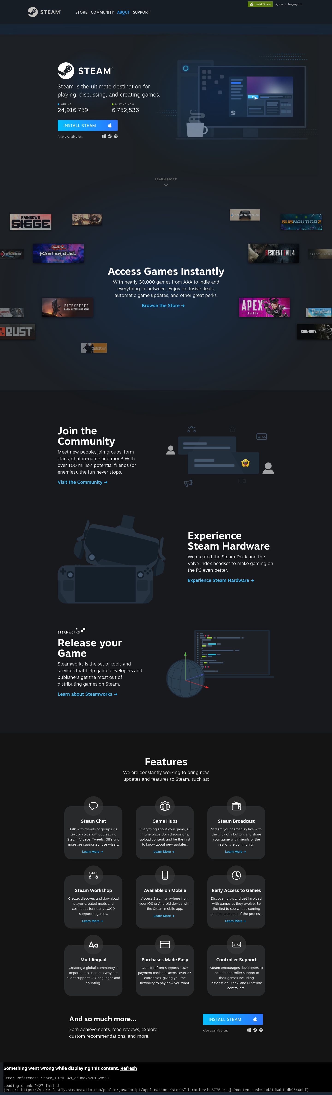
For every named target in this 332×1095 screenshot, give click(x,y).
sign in (279, 4)
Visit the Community (81, 482)
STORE (81, 12)
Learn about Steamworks (86, 694)
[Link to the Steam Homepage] (48, 16)
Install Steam (79, 125)
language (293, 4)
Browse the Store (161, 305)
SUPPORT (141, 12)
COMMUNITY (102, 12)
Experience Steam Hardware (219, 580)
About (123, 12)
